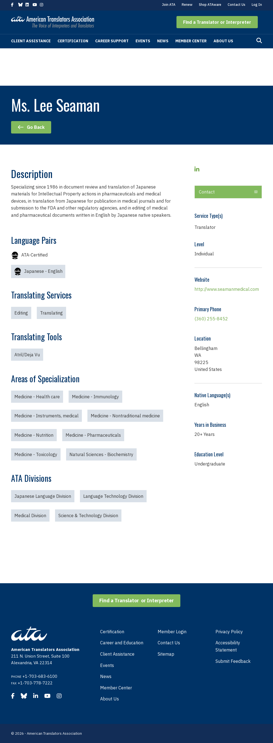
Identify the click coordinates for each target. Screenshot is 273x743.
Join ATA (168, 4)
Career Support (112, 40)
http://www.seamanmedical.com (226, 289)
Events (143, 40)
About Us (223, 40)
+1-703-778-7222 (35, 683)
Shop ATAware (210, 4)
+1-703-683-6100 (39, 676)
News (162, 40)
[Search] (259, 41)
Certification (73, 40)
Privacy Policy (229, 631)
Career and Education (121, 642)
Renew (187, 4)
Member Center (191, 40)
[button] (217, 22)
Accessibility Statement (227, 646)
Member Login (172, 631)
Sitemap (166, 654)
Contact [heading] (207, 192)
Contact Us (236, 4)
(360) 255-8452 (211, 318)
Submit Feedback (233, 661)
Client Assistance (31, 40)
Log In (257, 4)
